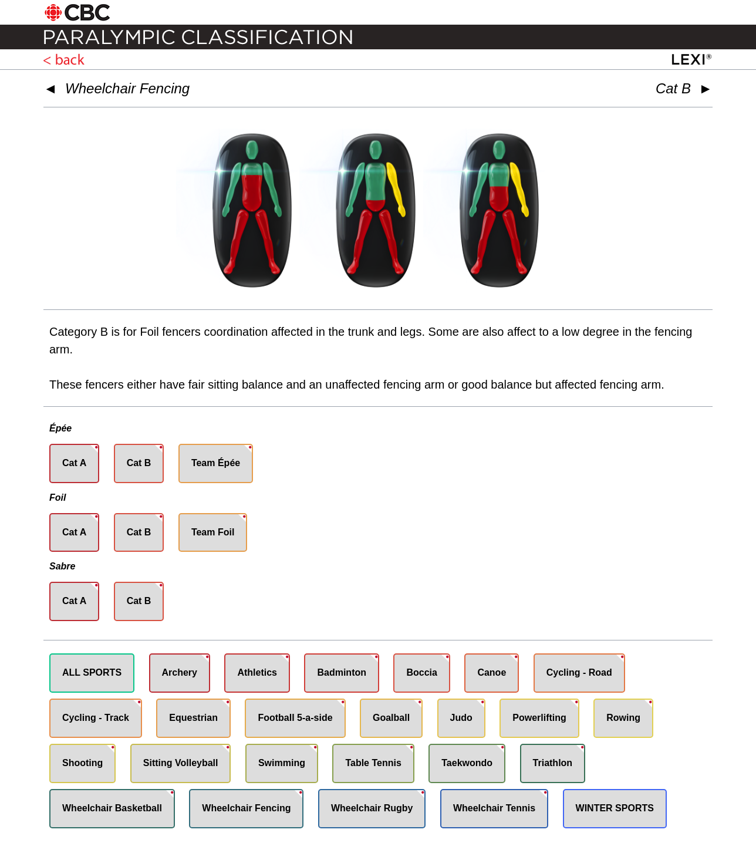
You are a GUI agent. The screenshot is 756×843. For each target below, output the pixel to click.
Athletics (257, 672)
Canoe (491, 672)
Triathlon (553, 763)
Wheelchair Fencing (127, 88)
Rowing (623, 718)
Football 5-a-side (295, 718)
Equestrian (193, 718)
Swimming (281, 763)
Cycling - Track (95, 718)
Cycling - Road (579, 672)
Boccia (421, 672)
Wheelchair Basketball (112, 808)
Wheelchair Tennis (494, 808)
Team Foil (213, 532)
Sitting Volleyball (180, 763)
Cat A (74, 463)
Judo (461, 718)
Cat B (139, 463)
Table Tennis (373, 763)
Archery (179, 672)
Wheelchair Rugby (372, 808)
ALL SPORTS (92, 672)
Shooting (82, 763)
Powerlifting (539, 718)
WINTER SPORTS (615, 808)
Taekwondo (466, 763)
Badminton (341, 672)
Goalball (391, 718)
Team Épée (215, 463)
